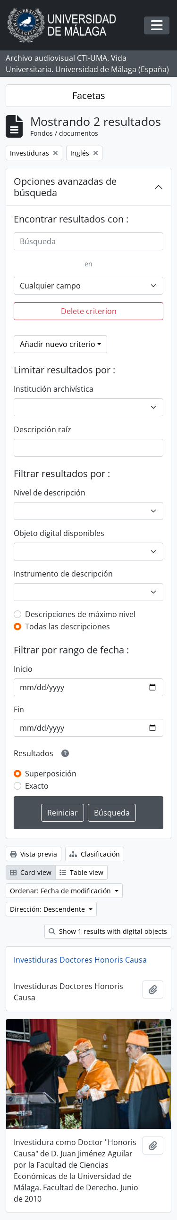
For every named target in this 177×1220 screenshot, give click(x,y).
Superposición (50, 773)
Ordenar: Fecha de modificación (61, 890)
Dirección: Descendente (48, 909)
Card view (30, 872)
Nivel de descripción (49, 492)
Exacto (37, 786)
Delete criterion (89, 311)
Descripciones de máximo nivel (80, 614)
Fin (19, 709)
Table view (81, 872)
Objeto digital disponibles (59, 533)
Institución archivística (53, 389)
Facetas (88, 95)
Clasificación (94, 853)
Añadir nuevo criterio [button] (57, 344)
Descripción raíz (42, 429)
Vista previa (33, 853)
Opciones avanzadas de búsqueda (65, 187)
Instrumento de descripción (63, 574)
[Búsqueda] (88, 241)
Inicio (23, 669)
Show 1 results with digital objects (108, 931)
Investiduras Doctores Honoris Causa (80, 960)
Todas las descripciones (67, 626)
